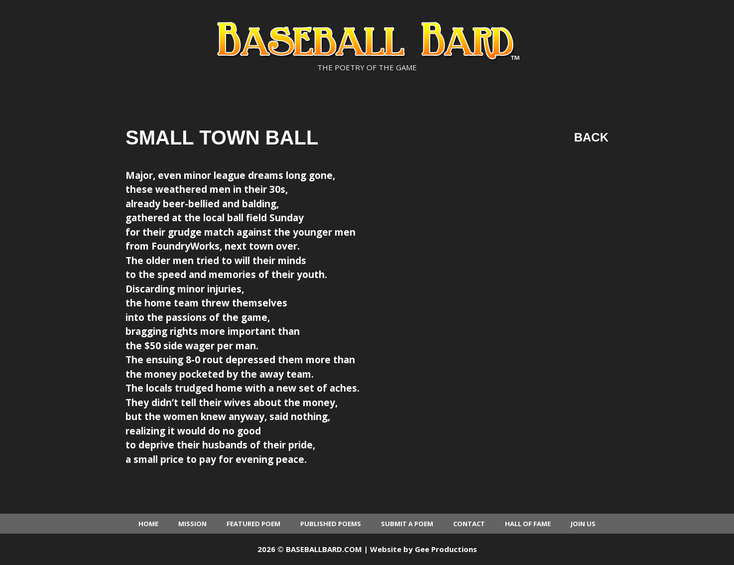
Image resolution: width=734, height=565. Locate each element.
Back (591, 137)
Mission (192, 523)
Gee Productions (446, 549)
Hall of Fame (528, 523)
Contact (469, 523)
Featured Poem (253, 523)
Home (148, 523)
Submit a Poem (407, 523)
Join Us (583, 523)
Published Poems (330, 523)
